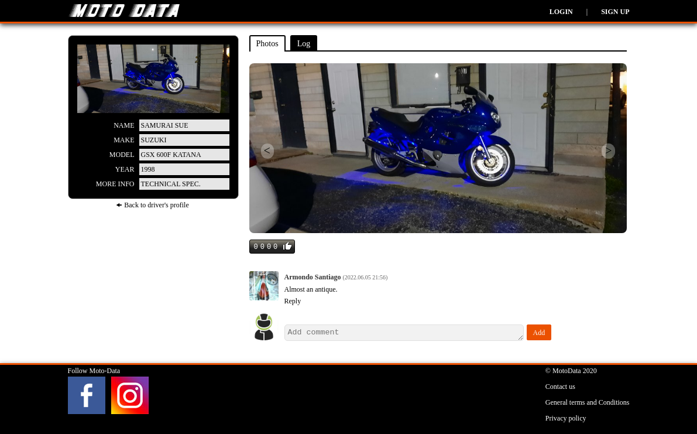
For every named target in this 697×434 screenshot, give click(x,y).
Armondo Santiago (313, 277)
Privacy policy (565, 418)
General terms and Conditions (587, 402)
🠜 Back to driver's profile (152, 205)
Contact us (560, 386)
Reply (292, 301)
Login (561, 12)
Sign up (615, 12)
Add (539, 333)
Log (304, 43)
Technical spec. (171, 184)
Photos (267, 43)
